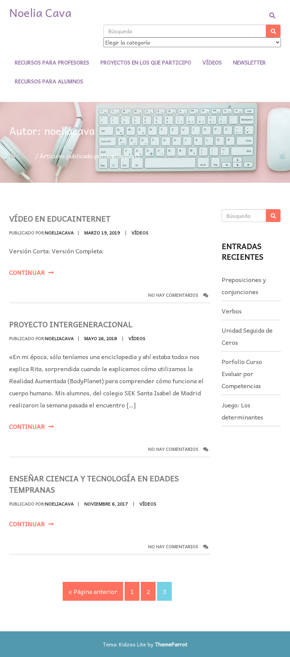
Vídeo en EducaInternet (59, 219)
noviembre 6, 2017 (106, 510)
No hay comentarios (178, 295)
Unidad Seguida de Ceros (247, 336)
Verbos (232, 311)
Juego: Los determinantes (242, 411)
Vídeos (212, 62)
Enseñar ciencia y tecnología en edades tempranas (94, 491)
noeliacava (59, 232)
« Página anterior (92, 591)
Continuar (31, 272)
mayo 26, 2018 (100, 338)
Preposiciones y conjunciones (244, 285)
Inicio (21, 155)
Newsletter (249, 62)
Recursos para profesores (52, 62)
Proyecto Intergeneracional (70, 324)
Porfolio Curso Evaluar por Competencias (242, 373)
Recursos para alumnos (49, 81)
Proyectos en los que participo (145, 62)
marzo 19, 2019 (102, 232)
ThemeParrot (171, 644)
